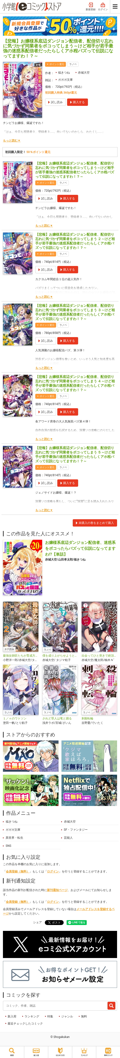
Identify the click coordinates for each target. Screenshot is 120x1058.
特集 (50, 1016)
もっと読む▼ (12, 140)
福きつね (64, 72)
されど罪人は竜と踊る (57, 718)
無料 (84, 1016)
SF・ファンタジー (76, 829)
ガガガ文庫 (65, 79)
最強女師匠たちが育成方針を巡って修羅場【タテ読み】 (20, 655)
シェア (37, 922)
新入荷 (12, 1016)
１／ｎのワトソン (14, 718)
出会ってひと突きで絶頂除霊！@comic (99, 655)
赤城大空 (84, 72)
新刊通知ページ (57, 890)
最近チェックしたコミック (25, 1023)
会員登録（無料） (17, 871)
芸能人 (68, 837)
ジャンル (67, 1016)
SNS (8, 846)
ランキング (31, 1016)
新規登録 (91, 7)
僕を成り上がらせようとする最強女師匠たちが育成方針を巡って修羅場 (60, 655)
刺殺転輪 (87, 718)
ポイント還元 (56, 64)
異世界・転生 (14, 837)
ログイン (103, 7)
